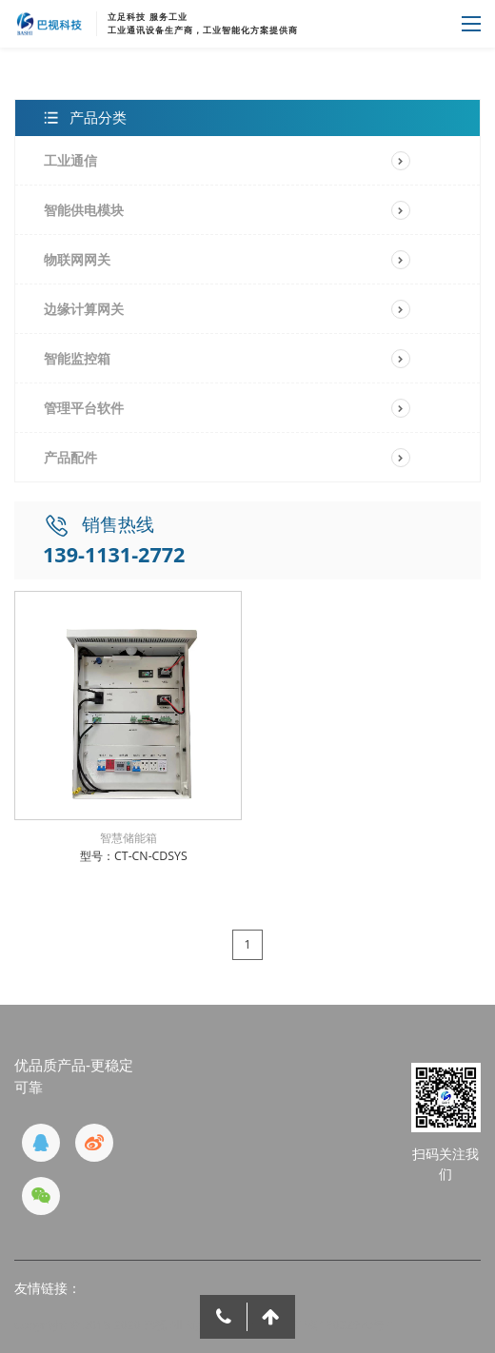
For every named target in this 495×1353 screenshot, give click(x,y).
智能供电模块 (84, 210)
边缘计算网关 (84, 309)
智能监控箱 (77, 358)
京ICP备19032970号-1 (337, 1325)
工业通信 (70, 160)
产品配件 (70, 457)
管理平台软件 (84, 408)
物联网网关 (77, 259)
